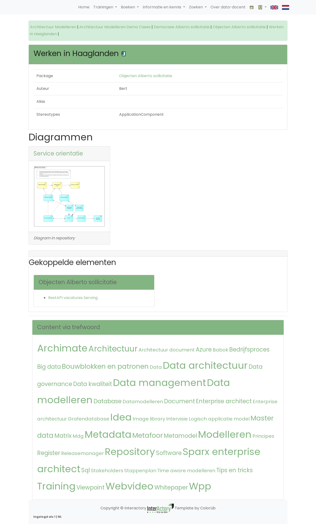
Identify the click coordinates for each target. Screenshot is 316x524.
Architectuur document (167, 349)
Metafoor (147, 435)
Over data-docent (228, 7)
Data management (159, 382)
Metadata (108, 434)
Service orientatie (58, 153)
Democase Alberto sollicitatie (182, 27)
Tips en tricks (234, 470)
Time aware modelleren (186, 470)
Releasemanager (82, 453)
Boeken (128, 7)
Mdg (78, 436)
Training (56, 486)
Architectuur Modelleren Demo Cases (115, 27)
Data (156, 367)
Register (48, 453)
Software (169, 453)
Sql (85, 470)
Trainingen (103, 7)
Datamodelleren (143, 401)
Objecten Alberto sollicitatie (239, 27)
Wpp (200, 486)
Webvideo (129, 486)
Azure (204, 349)
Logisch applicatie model (219, 418)
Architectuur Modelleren (53, 27)
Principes (263, 436)
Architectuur (113, 348)
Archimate (62, 348)
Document (179, 401)
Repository (130, 451)
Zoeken (196, 7)
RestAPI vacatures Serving (73, 297)
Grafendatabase (88, 418)
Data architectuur (205, 365)
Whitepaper (171, 487)
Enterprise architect (224, 401)
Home (83, 7)
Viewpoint (90, 487)
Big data (49, 367)
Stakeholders (107, 470)
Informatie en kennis (162, 7)
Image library (149, 418)
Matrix (63, 436)
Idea (121, 417)
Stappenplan (140, 470)
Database (108, 401)
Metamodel (180, 436)
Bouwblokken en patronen (105, 366)
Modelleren (225, 434)
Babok (220, 349)
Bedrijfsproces (249, 349)
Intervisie (177, 418)
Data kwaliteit (92, 384)
